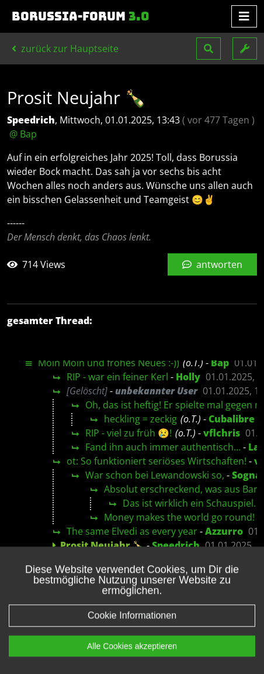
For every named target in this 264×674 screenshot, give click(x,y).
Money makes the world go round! (179, 517)
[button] (208, 48)
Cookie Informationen (132, 632)
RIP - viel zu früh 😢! (128, 433)
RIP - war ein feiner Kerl (117, 376)
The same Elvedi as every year (132, 531)
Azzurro (224, 531)
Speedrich (176, 545)
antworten (212, 264)
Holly (188, 376)
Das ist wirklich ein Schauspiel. (189, 503)
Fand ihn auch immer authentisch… (163, 447)
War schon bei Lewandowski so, (155, 475)
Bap (220, 362)
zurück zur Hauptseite (65, 48)
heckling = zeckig (140, 418)
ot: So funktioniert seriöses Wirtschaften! (156, 461)
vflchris (221, 433)
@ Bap (23, 134)
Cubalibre (232, 418)
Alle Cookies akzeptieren (132, 662)
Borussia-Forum (81, 16)
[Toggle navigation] (244, 16)
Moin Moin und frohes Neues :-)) (109, 362)
